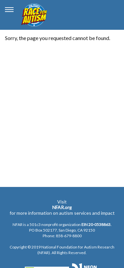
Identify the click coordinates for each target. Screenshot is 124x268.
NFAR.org (62, 207)
